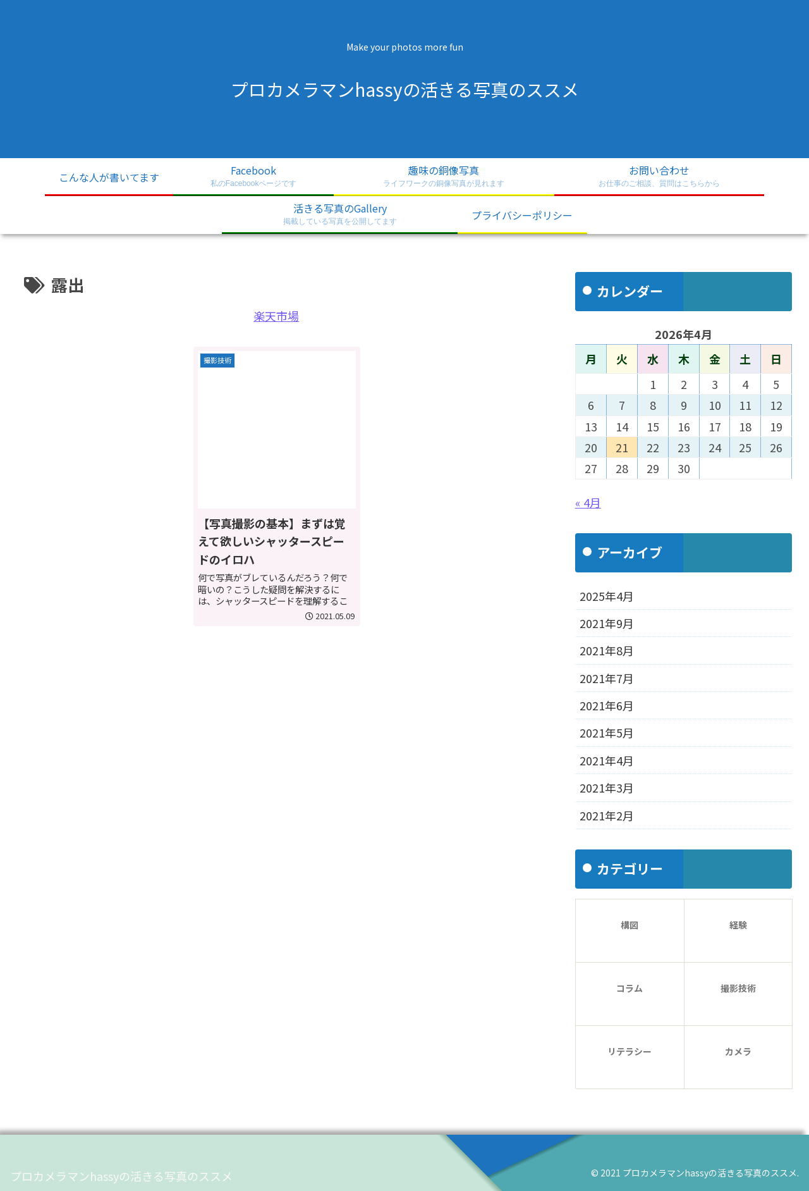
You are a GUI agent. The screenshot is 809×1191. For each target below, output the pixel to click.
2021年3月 (607, 787)
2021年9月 (607, 623)
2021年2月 (607, 815)
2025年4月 (607, 596)
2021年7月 (607, 678)
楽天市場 (276, 315)
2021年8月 (607, 650)
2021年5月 (607, 732)
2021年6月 (607, 705)
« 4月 (588, 502)
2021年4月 (607, 760)
